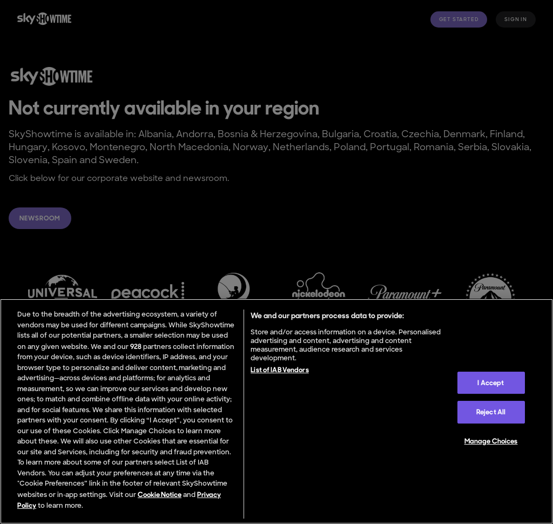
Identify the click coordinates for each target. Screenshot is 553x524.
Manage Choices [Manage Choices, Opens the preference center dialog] (491, 441)
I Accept (490, 382)
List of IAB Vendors (279, 369)
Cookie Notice (159, 494)
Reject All (490, 411)
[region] (276, 411)
